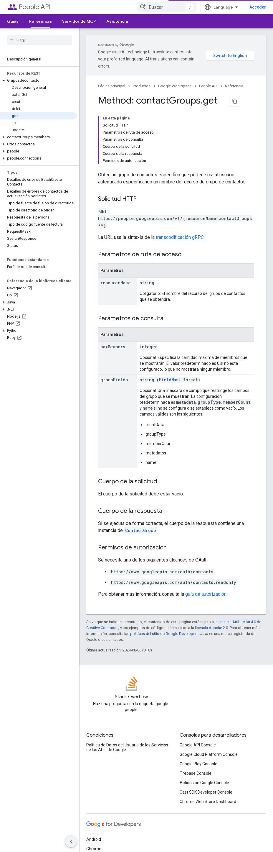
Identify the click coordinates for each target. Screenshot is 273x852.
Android (93, 777)
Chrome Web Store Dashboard (208, 740)
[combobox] (179, 7)
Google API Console (198, 683)
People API (35, 7)
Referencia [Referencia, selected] (40, 21)
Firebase (94, 796)
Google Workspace (174, 79)
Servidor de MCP (79, 21)
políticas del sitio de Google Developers (164, 570)
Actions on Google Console (204, 721)
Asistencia (117, 21)
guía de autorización (205, 530)
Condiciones (97, 839)
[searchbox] (39, 40)
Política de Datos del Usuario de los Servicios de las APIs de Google (127, 685)
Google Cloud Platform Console (209, 692)
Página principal (111, 79)
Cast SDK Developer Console (206, 730)
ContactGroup (140, 467)
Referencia (234, 79)
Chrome (93, 787)
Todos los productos (105, 815)
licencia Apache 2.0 (211, 564)
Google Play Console (198, 702)
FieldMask (170, 316)
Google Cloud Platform (107, 806)
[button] (38, 80)
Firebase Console (195, 711)
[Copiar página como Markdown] (227, 94)
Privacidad (124, 839)
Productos (141, 79)
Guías (13, 21)
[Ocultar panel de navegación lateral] (71, 841)
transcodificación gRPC (180, 174)
